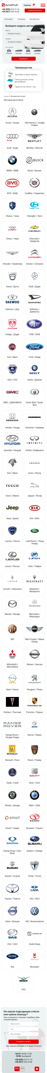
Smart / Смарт (12, 828)
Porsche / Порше (34, 712)
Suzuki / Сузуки (12, 876)
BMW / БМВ (12, 170)
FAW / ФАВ (34, 334)
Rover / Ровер (34, 760)
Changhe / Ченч (34, 216)
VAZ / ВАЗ (35, 899)
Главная (6, 96)
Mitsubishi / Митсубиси (12, 665)
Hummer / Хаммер (34, 427)
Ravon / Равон (35, 735)
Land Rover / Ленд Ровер (35, 542)
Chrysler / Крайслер (12, 264)
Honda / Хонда (12, 427)
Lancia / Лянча (12, 541)
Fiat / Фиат (12, 357)
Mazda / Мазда (12, 614)
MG (12, 639)
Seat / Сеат (34, 783)
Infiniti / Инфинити (35, 450)
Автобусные (34, 19)
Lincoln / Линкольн (12, 589)
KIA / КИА (34, 518)
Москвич (34, 967)
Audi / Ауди (12, 148)
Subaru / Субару (35, 851)
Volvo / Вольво (12, 921)
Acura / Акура (12, 123)
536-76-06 (10, 11)
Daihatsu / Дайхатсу (35, 310)
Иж (12, 967)
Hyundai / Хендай (12, 450)
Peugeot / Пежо (34, 689)
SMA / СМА (34, 805)
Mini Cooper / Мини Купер (34, 640)
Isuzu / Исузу (34, 473)
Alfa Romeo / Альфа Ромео (34, 124)
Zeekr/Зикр (34, 944)
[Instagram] (37, 1069)
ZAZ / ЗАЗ (12, 944)
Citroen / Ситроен (34, 264)
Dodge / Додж (12, 334)
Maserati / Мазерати (34, 590)
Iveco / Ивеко (12, 496)
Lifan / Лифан (34, 566)
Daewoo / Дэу (12, 309)
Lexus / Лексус (12, 566)
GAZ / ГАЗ (12, 380)
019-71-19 (10, 9)
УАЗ (23, 989)
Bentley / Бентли (34, 148)
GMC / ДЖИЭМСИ (12, 402)
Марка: (7, 30)
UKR (22, 1068)
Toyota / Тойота (12, 899)
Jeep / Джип (12, 518)
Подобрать (23, 59)
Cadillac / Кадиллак (34, 193)
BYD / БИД (12, 193)
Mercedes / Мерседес (34, 615)
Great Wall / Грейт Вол (34, 403)
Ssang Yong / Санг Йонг (12, 852)
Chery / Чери (12, 238)
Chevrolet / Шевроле (34, 239)
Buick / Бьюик (34, 170)
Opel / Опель (12, 689)
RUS (17, 1068)
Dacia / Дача (12, 286)
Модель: (8, 39)
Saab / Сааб (12, 783)
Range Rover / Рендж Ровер (12, 736)
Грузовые (21, 19)
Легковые (8, 19)
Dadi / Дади (34, 286)
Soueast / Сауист (34, 828)
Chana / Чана (12, 216)
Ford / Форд (34, 357)
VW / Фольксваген (34, 921)
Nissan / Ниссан (35, 664)
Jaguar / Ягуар (34, 496)
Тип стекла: (9, 47)
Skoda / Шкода (12, 805)
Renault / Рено (12, 760)
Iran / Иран (12, 473)
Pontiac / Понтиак (12, 712)
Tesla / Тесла (34, 876)
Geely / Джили (34, 380)
